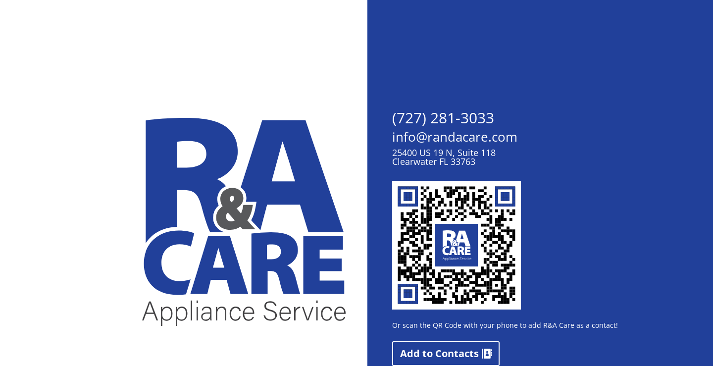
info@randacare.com (454, 137)
